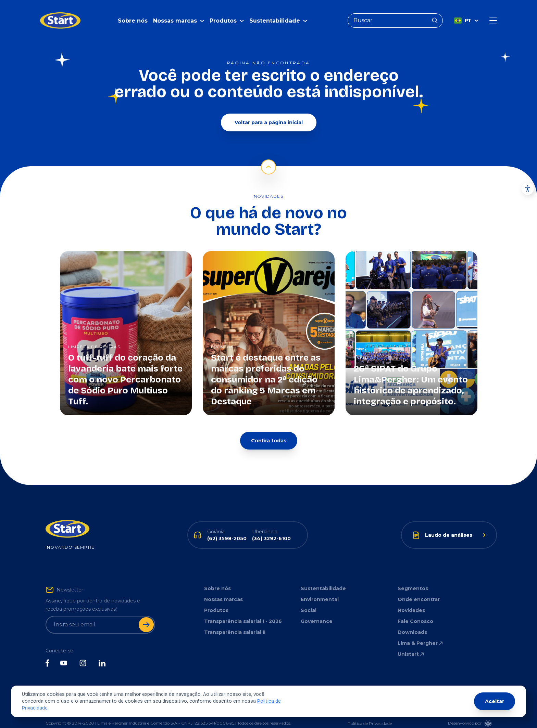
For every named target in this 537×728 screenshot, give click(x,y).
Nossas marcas (223, 589)
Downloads (412, 622)
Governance (317, 611)
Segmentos (413, 578)
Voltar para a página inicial (269, 112)
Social (308, 600)
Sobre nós (133, 15)
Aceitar (494, 701)
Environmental (320, 589)
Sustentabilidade (323, 578)
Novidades (411, 600)
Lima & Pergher (421, 633)
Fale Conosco (415, 611)
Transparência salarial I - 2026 (243, 611)
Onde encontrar (419, 589)
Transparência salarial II (234, 622)
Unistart (411, 644)
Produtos (216, 600)
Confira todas (268, 430)
